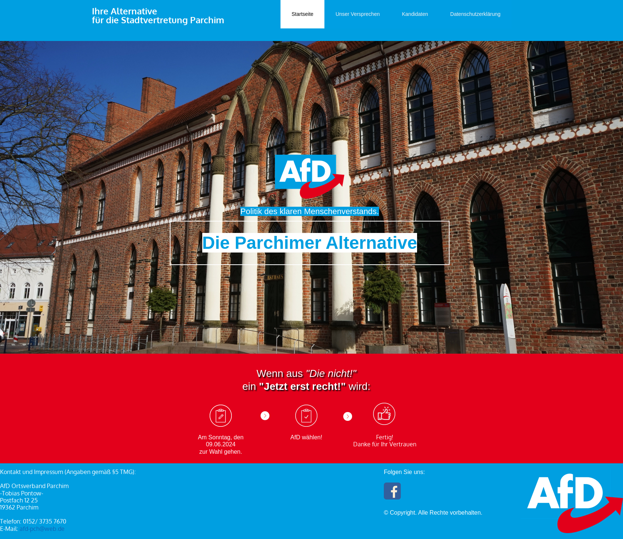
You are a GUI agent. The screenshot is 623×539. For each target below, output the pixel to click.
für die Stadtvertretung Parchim (158, 19)
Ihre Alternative (124, 11)
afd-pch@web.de (42, 528)
